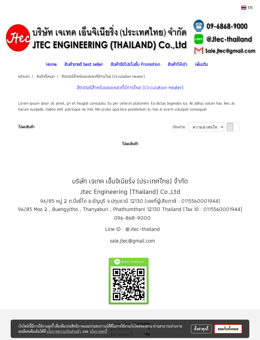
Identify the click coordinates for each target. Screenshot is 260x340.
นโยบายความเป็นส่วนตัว (63, 331)
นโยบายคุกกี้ (98, 331)
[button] (216, 64)
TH (247, 7)
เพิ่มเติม (201, 64)
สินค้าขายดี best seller (83, 64)
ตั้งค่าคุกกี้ (201, 329)
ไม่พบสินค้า (26, 127)
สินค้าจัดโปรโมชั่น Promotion (135, 64)
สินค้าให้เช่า (177, 64)
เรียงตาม (180, 127)
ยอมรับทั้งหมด (228, 329)
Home (51, 64)
